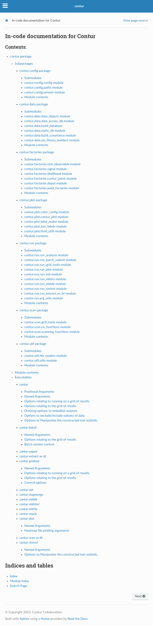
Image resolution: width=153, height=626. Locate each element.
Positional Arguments (39, 391)
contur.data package (34, 104)
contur (79, 6)
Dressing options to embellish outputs (50, 410)
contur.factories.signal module (45, 169)
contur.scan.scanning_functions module (52, 331)
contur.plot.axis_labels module (45, 226)
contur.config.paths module (43, 87)
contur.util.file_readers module (45, 355)
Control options (35, 482)
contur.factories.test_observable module (52, 164)
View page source (135, 20)
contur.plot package (33, 200)
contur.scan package (34, 310)
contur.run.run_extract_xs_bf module (50, 293)
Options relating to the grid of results (50, 406)
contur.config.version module (44, 92)
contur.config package (35, 70)
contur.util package (33, 343)
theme (45, 618)
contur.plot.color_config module (46, 212)
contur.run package (33, 243)
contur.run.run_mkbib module (45, 284)
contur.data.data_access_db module (49, 121)
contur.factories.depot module (45, 183)
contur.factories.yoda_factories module (51, 188)
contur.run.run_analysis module (46, 255)
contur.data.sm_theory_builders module (51, 140)
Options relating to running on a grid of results (56, 401)
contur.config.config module (43, 82)
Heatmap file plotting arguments (46, 530)
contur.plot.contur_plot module (46, 217)
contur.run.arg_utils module (43, 298)
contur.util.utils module (40, 360)
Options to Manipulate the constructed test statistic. (61, 420)
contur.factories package (37, 152)
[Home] (6, 20)
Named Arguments (37, 396)
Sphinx (24, 618)
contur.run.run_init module (43, 274)
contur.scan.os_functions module (47, 327)
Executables (23, 377)
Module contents (36, 97)
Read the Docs (78, 618)
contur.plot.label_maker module (46, 221)
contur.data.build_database (43, 126)
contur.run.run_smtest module (45, 288)
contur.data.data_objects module (47, 116)
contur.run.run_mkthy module (45, 279)
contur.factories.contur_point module (50, 178)
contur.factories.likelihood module (48, 173)
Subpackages (24, 63)
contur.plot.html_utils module (45, 231)
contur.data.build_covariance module (50, 135)
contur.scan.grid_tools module (45, 322)
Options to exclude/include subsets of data (54, 415)
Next (140, 596)
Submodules (32, 78)
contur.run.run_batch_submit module (50, 260)
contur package (20, 56)
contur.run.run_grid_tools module (47, 264)
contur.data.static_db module (44, 130)
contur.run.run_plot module (43, 269)
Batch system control (39, 444)
